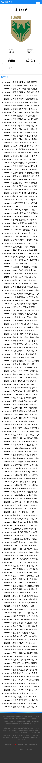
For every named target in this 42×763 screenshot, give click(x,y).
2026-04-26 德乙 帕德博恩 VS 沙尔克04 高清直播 (22, 314)
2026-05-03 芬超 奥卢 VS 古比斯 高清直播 (20, 703)
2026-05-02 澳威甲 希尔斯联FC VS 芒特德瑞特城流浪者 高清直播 (22, 546)
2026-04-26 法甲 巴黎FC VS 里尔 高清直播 (20, 354)
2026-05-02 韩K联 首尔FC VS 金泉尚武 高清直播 (22, 522)
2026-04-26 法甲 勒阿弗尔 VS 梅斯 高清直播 (20, 351)
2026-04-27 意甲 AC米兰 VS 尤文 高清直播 (20, 381)
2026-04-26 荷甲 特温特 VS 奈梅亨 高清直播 (20, 129)
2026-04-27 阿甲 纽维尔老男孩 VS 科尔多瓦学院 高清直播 (22, 401)
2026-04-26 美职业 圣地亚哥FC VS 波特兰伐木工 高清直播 (22, 193)
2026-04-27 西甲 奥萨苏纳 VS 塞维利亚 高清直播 (22, 368)
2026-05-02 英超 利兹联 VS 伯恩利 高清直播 (20, 515)
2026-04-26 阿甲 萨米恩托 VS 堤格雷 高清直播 (21, 153)
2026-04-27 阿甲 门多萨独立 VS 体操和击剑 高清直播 (22, 378)
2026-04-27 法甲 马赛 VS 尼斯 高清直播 (19, 384)
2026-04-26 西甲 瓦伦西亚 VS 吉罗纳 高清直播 (21, 92)
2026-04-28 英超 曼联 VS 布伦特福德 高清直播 (21, 435)
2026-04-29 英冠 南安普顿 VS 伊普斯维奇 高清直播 (22, 462)
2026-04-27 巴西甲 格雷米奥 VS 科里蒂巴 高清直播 (22, 391)
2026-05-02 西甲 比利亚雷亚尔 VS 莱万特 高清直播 (22, 599)
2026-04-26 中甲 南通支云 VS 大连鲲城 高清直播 (22, 317)
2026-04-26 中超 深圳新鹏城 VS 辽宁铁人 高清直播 (22, 297)
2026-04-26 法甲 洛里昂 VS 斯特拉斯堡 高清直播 (22, 334)
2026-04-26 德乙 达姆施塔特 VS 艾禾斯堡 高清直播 (22, 116)
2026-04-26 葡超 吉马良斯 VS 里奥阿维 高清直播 (22, 136)
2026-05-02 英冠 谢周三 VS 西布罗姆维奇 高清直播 (22, 582)
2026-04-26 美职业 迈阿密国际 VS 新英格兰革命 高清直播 (22, 169)
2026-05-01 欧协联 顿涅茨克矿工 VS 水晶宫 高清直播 (22, 509)
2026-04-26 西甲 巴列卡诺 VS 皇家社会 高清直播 (22, 324)
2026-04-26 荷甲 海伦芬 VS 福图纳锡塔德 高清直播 (22, 99)
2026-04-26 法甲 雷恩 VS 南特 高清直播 (19, 357)
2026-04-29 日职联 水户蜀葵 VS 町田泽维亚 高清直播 (22, 472)
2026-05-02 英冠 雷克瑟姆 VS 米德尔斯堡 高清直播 (22, 593)
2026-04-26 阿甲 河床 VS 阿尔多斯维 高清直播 (21, 176)
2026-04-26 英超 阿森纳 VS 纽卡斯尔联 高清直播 (22, 95)
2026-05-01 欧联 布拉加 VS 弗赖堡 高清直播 (20, 505)
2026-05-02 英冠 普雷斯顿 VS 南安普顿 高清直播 (22, 579)
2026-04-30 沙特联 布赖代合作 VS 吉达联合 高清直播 (22, 482)
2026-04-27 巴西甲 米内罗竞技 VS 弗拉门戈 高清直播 (22, 421)
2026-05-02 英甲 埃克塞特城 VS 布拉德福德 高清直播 (22, 646)
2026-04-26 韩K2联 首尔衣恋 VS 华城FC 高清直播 (22, 220)
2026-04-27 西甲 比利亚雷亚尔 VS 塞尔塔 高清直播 (22, 388)
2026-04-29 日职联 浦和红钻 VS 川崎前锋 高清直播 (22, 468)
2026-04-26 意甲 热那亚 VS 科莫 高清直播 (20, 331)
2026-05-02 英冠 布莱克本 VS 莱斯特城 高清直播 (22, 556)
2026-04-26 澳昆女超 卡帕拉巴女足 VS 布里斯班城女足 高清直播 (22, 267)
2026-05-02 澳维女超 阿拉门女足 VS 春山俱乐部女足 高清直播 (22, 535)
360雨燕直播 (7, 2)
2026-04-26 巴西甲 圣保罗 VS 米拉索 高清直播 (21, 173)
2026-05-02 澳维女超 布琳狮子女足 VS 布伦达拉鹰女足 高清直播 (22, 525)
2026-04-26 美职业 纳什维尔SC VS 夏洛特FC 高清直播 (22, 179)
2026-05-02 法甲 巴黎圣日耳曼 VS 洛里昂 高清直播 (22, 700)
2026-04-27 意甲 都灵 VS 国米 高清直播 (19, 364)
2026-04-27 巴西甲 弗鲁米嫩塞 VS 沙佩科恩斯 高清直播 (22, 418)
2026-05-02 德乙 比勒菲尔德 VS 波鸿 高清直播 (21, 552)
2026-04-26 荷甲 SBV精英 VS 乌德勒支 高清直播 (22, 287)
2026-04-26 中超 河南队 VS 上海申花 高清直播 (21, 327)
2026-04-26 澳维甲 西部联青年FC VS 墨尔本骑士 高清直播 (22, 203)
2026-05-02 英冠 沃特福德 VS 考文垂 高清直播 (21, 586)
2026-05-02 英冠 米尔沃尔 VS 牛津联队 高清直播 (22, 572)
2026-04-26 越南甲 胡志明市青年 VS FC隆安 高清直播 (22, 284)
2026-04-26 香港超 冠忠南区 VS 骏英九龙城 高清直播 (22, 240)
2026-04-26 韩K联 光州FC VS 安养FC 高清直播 (22, 253)
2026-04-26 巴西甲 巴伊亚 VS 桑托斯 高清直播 (21, 146)
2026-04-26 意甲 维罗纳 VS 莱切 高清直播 (20, 122)
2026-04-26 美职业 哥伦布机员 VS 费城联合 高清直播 (22, 159)
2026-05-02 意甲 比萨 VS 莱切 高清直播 (19, 512)
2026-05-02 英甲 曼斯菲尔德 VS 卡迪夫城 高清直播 (22, 673)
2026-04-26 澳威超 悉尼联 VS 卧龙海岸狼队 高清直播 (22, 213)
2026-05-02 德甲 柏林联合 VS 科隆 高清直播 (20, 613)
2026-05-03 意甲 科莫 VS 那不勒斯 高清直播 (20, 707)
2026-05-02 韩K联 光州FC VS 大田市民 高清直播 (22, 549)
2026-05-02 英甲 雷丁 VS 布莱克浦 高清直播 (20, 663)
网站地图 (13, 744)
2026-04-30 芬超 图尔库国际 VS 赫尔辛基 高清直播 (22, 478)
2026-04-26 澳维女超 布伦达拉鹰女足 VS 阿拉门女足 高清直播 (22, 216)
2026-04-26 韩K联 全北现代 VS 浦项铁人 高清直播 (22, 223)
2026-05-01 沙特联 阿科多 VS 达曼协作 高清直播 (22, 495)
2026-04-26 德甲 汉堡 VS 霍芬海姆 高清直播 (20, 89)
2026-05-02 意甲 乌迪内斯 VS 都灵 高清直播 (20, 603)
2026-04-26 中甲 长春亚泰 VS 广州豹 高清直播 (21, 260)
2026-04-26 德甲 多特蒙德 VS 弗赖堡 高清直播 (21, 361)
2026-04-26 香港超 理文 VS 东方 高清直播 (20, 280)
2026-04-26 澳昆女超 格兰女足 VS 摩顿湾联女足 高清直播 (22, 247)
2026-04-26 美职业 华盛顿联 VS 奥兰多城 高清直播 (22, 163)
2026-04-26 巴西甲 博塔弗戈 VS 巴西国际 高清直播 (22, 149)
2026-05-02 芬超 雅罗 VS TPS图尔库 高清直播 (21, 676)
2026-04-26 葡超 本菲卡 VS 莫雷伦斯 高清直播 (21, 106)
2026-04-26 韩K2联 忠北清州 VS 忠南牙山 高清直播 (22, 257)
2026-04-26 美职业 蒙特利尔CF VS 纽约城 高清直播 (22, 119)
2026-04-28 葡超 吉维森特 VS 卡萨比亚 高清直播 (22, 438)
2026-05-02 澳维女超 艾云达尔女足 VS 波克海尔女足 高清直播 (22, 539)
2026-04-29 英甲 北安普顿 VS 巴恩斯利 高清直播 (22, 451)
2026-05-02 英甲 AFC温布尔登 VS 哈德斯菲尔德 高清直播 (22, 636)
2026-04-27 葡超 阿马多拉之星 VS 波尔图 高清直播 (22, 371)
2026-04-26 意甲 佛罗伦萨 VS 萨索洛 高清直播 (21, 290)
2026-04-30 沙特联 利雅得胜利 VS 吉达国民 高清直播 (22, 485)
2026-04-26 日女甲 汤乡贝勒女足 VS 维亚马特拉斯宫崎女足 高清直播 (22, 206)
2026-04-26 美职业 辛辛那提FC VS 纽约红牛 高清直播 (22, 166)
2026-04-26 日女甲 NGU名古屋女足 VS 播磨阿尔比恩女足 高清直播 (22, 230)
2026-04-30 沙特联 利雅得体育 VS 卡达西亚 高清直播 (22, 475)
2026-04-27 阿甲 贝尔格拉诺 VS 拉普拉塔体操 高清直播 (22, 404)
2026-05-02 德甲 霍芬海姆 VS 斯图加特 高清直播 (22, 623)
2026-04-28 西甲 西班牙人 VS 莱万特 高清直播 (21, 431)
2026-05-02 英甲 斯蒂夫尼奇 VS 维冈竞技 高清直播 (22, 666)
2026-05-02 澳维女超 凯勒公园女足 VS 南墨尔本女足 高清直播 (22, 532)
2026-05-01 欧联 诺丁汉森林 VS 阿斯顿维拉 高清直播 (22, 498)
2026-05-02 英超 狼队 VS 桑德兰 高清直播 (20, 633)
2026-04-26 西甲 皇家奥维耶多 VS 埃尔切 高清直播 (22, 344)
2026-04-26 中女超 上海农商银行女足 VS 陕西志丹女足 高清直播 (22, 263)
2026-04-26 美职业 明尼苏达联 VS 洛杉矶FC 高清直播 (22, 143)
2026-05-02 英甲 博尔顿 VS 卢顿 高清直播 (20, 643)
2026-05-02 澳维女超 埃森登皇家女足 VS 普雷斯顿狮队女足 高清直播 (22, 529)
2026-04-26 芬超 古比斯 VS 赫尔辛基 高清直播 (21, 337)
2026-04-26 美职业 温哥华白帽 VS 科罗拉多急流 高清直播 (22, 196)
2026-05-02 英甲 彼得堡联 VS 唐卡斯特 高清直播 (22, 656)
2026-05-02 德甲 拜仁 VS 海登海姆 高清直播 (20, 619)
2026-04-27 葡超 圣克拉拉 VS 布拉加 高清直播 (21, 374)
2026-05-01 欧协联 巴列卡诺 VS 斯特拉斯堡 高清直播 (22, 502)
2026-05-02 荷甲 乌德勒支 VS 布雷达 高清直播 (21, 687)
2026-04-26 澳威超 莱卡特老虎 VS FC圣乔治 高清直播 (22, 237)
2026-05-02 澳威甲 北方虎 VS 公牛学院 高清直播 (22, 542)
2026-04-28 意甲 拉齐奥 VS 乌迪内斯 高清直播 (21, 428)
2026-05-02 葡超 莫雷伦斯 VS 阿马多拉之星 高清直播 (22, 693)
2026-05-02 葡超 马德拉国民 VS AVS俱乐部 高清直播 (22, 697)
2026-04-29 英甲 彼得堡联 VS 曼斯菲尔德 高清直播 (22, 455)
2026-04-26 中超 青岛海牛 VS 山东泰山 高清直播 (22, 273)
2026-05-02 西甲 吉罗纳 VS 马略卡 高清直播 (20, 519)
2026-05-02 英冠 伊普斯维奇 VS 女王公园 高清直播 (22, 569)
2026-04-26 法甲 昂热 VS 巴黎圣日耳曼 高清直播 (22, 102)
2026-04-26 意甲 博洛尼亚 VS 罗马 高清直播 (20, 82)
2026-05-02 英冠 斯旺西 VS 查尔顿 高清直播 (20, 589)
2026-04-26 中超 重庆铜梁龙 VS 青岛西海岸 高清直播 (22, 304)
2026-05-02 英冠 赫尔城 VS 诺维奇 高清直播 (20, 566)
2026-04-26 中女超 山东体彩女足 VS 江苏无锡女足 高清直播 (22, 277)
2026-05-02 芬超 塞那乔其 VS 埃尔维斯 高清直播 (22, 596)
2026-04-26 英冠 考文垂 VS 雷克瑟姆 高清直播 (21, 294)
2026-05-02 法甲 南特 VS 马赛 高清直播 (19, 606)
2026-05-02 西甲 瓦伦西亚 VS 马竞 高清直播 (20, 683)
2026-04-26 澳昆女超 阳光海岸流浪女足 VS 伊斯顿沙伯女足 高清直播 (22, 233)
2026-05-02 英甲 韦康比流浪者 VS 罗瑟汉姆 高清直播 (22, 670)
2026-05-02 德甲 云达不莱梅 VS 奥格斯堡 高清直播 (22, 616)
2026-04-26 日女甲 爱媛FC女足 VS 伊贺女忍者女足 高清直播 (22, 200)
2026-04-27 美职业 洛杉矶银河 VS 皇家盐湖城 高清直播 (22, 415)
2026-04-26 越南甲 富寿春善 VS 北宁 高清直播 (21, 300)
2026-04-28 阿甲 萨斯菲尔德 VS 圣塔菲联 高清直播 (22, 441)
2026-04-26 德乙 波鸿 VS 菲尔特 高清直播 (20, 307)
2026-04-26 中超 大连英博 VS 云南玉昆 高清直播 (22, 320)
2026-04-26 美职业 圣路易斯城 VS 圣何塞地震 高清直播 (22, 190)
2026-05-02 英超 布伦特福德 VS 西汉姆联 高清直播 (22, 626)
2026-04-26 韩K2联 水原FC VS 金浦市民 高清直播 (22, 226)
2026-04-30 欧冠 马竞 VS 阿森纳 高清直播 (20, 488)
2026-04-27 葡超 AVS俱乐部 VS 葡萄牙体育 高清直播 (22, 398)
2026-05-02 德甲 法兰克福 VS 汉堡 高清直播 (20, 609)
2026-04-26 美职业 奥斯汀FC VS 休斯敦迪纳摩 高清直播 (22, 183)
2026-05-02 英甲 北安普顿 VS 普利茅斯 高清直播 (22, 653)
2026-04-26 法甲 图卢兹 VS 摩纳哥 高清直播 (20, 132)
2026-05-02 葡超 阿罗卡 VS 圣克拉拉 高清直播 (21, 690)
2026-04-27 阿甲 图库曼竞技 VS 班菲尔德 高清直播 (22, 411)
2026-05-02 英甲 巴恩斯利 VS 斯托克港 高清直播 (22, 640)
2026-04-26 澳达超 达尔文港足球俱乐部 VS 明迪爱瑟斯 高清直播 (22, 270)
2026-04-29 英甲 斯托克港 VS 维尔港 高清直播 (21, 458)
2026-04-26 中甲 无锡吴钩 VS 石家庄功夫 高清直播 (22, 243)
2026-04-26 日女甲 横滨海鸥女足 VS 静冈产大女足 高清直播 (22, 210)
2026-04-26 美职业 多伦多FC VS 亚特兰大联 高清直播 (22, 109)
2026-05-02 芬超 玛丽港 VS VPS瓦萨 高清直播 (21, 680)
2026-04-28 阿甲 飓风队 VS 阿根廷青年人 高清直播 (22, 445)
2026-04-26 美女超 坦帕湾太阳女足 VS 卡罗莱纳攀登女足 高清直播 (22, 156)
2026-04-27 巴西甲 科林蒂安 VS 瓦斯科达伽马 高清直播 (22, 394)
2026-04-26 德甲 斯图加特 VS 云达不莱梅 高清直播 (22, 341)
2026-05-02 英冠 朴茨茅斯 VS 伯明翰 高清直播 (21, 576)
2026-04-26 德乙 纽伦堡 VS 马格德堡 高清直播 (21, 310)
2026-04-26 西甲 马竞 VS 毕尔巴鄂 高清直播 (20, 126)
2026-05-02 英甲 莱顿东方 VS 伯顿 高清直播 (20, 650)
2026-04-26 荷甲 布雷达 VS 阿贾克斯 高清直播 (21, 112)
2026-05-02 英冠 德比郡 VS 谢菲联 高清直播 (20, 562)
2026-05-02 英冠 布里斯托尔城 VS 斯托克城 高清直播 (22, 559)
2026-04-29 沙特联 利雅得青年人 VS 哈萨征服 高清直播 (22, 448)
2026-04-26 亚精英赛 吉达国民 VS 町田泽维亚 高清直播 (22, 85)
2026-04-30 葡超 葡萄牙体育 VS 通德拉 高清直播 (22, 492)
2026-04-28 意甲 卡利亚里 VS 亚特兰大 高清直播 (22, 425)
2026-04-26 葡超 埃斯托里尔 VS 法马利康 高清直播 (22, 347)
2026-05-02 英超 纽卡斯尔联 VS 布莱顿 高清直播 (22, 629)
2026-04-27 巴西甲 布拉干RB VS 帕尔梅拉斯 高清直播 (22, 408)
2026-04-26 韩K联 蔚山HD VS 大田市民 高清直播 (22, 250)
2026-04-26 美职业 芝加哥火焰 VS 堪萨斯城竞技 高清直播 (22, 186)
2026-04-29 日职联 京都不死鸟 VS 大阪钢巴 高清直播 (22, 465)
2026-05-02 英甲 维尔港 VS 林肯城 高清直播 (20, 660)
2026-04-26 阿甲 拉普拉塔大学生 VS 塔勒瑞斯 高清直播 (22, 139)
